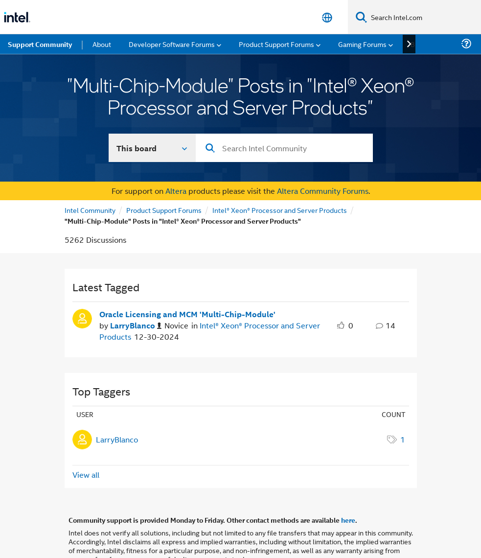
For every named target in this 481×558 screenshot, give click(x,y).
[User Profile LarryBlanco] (82, 283)
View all (85, 440)
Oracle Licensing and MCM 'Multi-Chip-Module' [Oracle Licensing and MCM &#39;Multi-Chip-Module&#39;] (187, 280)
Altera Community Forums (322, 156)
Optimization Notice (311, 537)
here (348, 485)
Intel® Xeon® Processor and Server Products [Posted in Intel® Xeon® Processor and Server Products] (209, 296)
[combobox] (284, 113)
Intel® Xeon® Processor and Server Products (279, 175)
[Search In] (152, 113)
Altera (175, 156)
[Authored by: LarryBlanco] (135, 291)
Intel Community (90, 175)
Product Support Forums (164, 175)
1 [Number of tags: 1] (402, 405)
